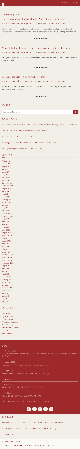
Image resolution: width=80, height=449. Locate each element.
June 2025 (5, 172)
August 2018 (6, 266)
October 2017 (7, 291)
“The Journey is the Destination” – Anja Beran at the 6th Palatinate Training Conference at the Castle (39, 125)
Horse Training (7, 325)
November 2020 (7, 235)
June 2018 (5, 271)
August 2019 (6, 241)
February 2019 (7, 249)
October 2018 (7, 260)
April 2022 (6, 230)
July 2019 (5, 244)
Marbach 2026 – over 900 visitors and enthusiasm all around (24, 131)
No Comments (61, 23)
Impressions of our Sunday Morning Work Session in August (33, 19)
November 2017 (7, 288)
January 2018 (6, 282)
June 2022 (5, 224)
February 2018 (7, 280)
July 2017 (5, 293)
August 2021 (6, 233)
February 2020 (7, 238)
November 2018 (7, 257)
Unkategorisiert (7, 333)
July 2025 (5, 169)
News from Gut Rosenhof (11, 328)
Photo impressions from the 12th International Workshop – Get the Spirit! (29, 143)
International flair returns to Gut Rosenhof (23, 76)
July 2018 (5, 269)
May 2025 (5, 175)
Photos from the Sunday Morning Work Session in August (23, 137)
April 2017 (6, 302)
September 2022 (8, 216)
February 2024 (7, 200)
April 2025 (6, 178)
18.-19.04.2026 (8, 384)
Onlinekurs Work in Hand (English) (25, 401)
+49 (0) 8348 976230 (12, 429)
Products (5, 330)
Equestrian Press (8, 317)
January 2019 (6, 252)
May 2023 (5, 208)
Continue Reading (40, 38)
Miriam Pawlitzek (12, 23)
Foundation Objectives (10, 322)
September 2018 (8, 263)
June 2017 (5, 296)
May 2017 (5, 299)
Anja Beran (6, 314)
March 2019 (6, 246)
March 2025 (6, 180)
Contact (8, 417)
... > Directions (7, 434)
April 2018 (6, 277)
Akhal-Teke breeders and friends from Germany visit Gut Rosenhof (36, 48)
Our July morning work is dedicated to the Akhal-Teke (22, 149)
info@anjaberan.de (56, 429)
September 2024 (8, 186)
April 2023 (6, 211)
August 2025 (6, 167)
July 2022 (5, 222)
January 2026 (6, 164)
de (73, 2)
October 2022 (7, 213)
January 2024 (6, 202)
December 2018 (7, 255)
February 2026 (7, 161)
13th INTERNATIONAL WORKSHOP (21, 396)
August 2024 (6, 189)
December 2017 (7, 285)
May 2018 (5, 274)
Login (64, 2)
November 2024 (7, 183)
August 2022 (6, 219)
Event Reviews (48, 23)
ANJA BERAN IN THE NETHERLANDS (23, 387)
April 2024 (6, 197)
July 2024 (5, 191)
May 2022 (5, 227)
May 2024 (5, 194)
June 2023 (5, 205)
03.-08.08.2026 (8, 393)
